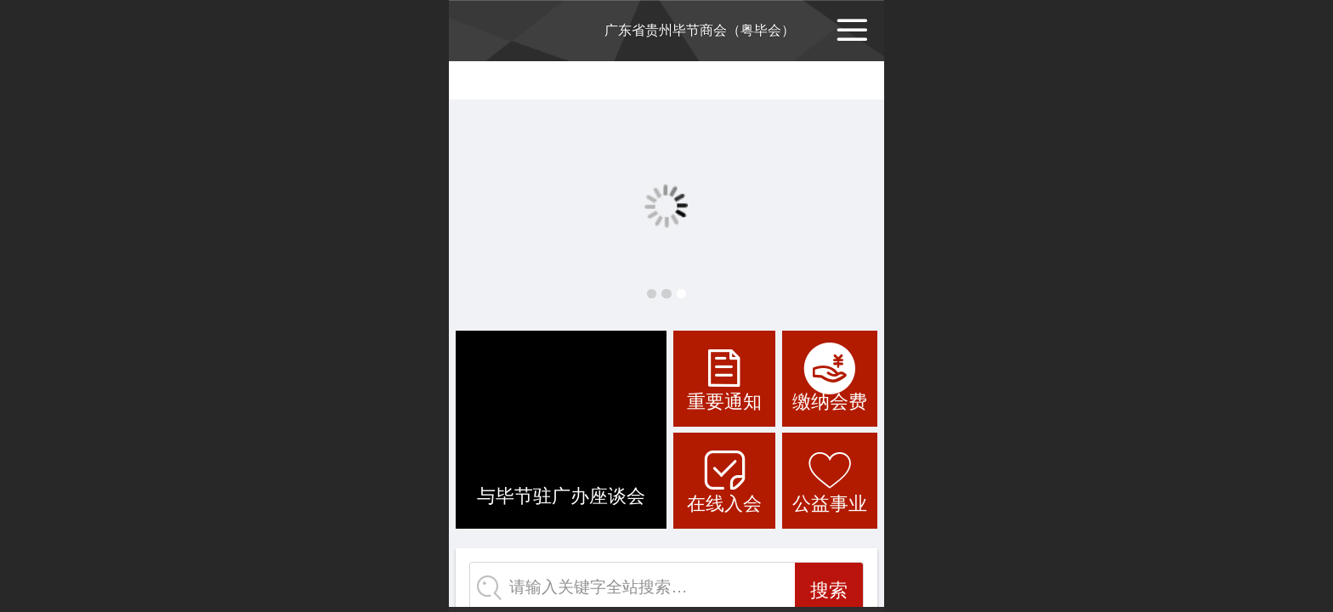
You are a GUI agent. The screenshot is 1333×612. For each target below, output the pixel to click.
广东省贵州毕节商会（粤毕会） (699, 30)
